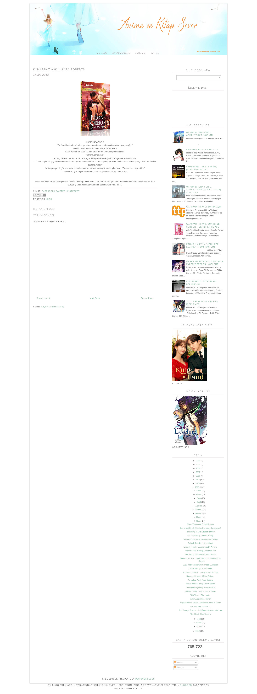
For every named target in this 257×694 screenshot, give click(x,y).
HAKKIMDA (140, 53)
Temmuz (198, 510)
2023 (198, 461)
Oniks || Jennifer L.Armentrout (200, 543)
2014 (197, 483)
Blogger (186, 685)
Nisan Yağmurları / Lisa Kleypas (200, 524)
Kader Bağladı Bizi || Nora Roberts (200, 584)
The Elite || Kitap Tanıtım (200, 614)
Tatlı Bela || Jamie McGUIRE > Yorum (200, 554)
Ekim (199, 498)
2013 (197, 487)
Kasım (198, 494)
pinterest (73, 191)
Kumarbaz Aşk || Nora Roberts (200, 580)
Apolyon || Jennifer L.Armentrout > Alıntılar (200, 572)
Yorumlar (179, 667)
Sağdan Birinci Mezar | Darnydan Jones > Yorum (200, 603)
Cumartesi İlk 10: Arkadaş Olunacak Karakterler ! (200, 528)
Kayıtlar (178, 662)
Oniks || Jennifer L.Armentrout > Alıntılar (200, 547)
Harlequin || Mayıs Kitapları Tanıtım (200, 532)
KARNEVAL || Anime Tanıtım (200, 569)
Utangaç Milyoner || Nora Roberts (200, 576)
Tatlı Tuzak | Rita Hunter (200, 595)
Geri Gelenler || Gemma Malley (200, 536)
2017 (198, 472)
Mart (199, 619)
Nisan (198, 521)
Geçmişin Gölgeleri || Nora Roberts (200, 587)
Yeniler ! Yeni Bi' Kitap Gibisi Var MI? (200, 551)
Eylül (199, 502)
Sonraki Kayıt (43, 298)
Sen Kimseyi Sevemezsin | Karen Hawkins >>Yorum (200, 610)
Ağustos (198, 506)
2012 (197, 631)
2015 (197, 480)
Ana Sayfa (102, 53)
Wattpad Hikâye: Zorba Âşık (204, 207)
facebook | (49, 191)
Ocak (199, 626)
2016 (198, 476)
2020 (198, 464)
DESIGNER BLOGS (145, 679)
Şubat (198, 623)
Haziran (198, 513)
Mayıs (198, 517)
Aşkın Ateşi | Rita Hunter (200, 599)
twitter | (61, 191)
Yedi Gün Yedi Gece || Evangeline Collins (200, 539)
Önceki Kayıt (147, 298)
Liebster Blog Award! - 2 (202, 149)
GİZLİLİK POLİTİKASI (121, 53)
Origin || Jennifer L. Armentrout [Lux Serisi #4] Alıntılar (203, 190)
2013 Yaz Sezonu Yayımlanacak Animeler (200, 565)
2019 (198, 468)
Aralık (198, 491)
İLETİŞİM (155, 53)
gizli (49, 199)
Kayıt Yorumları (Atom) (52, 307)
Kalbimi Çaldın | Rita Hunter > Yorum (200, 591)
